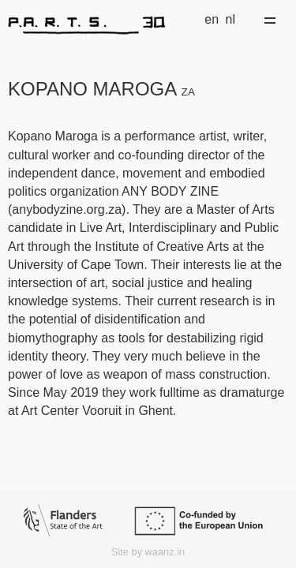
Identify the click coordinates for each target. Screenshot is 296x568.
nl (230, 19)
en (211, 19)
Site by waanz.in (148, 552)
